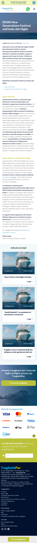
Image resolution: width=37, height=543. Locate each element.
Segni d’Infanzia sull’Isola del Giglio (15, 89)
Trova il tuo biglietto (18, 383)
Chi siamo (4, 491)
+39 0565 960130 (21, 472)
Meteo (3, 524)
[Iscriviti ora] (34, 2)
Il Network (4, 505)
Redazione (25, 43)
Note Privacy (5, 497)
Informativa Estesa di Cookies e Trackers (13, 499)
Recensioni (4, 514)
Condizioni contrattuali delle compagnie (13, 516)
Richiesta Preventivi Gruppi (9, 526)
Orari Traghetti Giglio (7, 522)
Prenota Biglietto (18, 539)
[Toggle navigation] (34, 9)
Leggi (29, 281)
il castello (5, 177)
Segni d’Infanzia (9, 87)
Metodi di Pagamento (7, 501)
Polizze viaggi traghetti (8, 510)
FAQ (2, 512)
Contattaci (4, 503)
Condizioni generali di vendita (10, 495)
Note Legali (4, 493)
